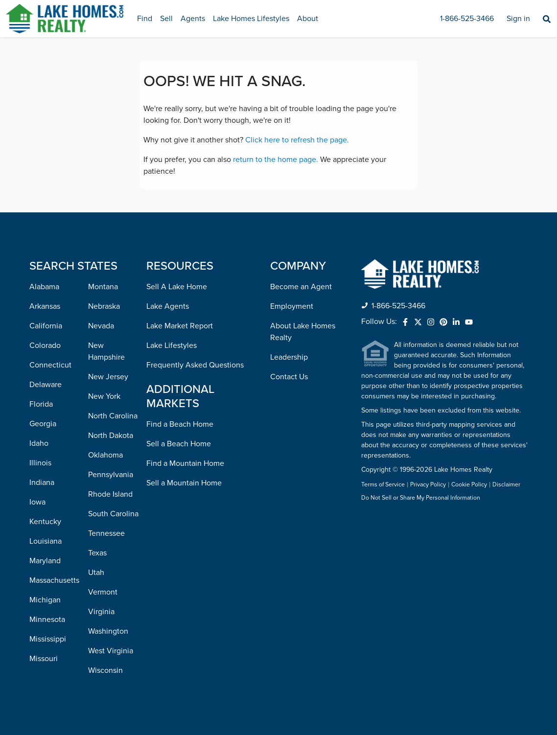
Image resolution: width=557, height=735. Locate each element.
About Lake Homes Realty (302, 332)
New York (104, 396)
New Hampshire (106, 351)
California (45, 326)
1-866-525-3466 (467, 18)
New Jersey (108, 377)
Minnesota (47, 619)
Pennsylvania (110, 475)
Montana (103, 287)
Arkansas (44, 306)
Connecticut (50, 365)
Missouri (43, 659)
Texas (97, 553)
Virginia (101, 612)
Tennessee (106, 533)
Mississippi (47, 639)
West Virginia (110, 651)
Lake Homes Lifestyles (251, 18)
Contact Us (289, 377)
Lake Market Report (179, 326)
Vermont (102, 592)
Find (144, 18)
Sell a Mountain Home (184, 483)
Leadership (289, 357)
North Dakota (110, 435)
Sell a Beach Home (178, 444)
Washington (108, 631)
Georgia (42, 424)
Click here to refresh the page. (297, 140)
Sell (166, 18)
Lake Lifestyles (171, 345)
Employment (291, 306)
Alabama (44, 287)
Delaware (45, 385)
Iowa (37, 502)
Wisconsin (105, 670)
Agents (193, 18)
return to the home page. (275, 159)
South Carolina (113, 514)
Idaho (38, 443)
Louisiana (45, 541)
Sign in (518, 18)
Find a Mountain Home (185, 463)
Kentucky (45, 522)
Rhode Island (110, 494)
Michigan (45, 600)
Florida (41, 404)
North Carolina (113, 416)
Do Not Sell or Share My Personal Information (420, 498)
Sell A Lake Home (176, 287)
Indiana (41, 482)
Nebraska (104, 306)
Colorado (45, 345)
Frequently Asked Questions (195, 365)
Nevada (101, 326)
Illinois (40, 463)
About (307, 18)
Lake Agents (167, 306)
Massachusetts (54, 580)
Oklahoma (105, 455)
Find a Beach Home (179, 424)
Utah (96, 572)
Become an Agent (301, 287)
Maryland (45, 561)
